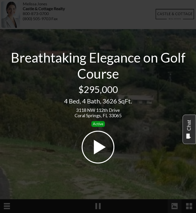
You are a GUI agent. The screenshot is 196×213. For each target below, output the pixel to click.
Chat (189, 129)
